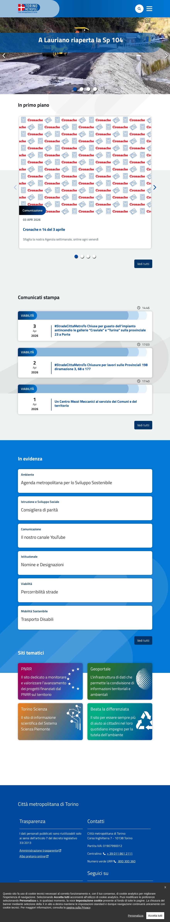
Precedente (4, 56)
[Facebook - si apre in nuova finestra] (90, 885)
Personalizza (135, 918)
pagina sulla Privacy (78, 910)
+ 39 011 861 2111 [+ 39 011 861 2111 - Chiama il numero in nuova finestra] (117, 853)
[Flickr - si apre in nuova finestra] (127, 885)
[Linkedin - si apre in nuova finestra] (103, 885)
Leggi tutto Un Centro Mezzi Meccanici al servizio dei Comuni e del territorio (85, 399)
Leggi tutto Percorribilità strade (85, 590)
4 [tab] (95, 89)
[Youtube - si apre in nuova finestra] (121, 885)
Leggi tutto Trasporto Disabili (85, 618)
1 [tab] (75, 89)
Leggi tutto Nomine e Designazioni (85, 563)
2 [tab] (81, 89)
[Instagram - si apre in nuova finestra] (96, 885)
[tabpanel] (85, 55)
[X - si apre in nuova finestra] (115, 885)
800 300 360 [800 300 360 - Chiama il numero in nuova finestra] (124, 861)
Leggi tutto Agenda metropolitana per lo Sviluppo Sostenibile (85, 481)
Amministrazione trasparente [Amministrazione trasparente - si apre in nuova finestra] (38, 850)
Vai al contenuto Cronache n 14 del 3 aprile (85, 182)
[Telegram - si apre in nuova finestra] (109, 885)
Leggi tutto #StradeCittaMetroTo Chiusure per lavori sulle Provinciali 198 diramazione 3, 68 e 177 (85, 363)
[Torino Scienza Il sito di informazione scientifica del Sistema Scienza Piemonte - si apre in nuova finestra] (50, 721)
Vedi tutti (144, 263)
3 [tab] (88, 89)
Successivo (166, 56)
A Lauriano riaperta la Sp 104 (80, 40)
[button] (149, 9)
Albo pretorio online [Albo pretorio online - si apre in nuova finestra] (32, 856)
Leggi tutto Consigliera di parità (85, 508)
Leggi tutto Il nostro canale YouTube (85, 536)
